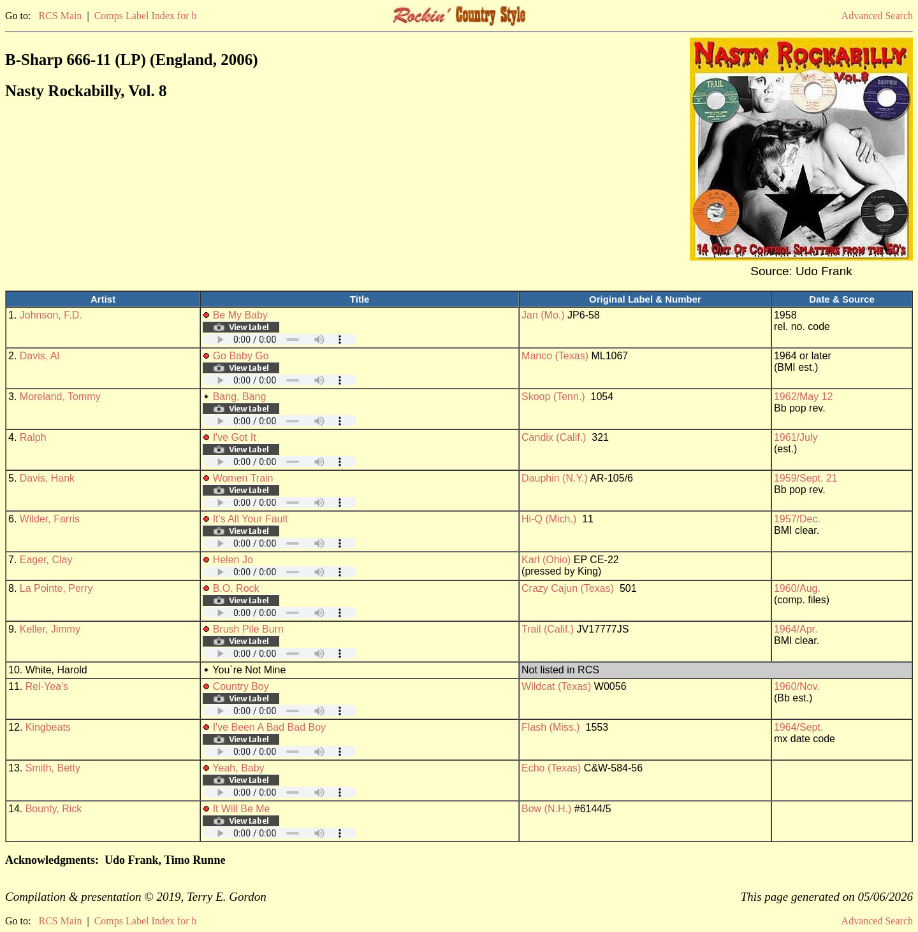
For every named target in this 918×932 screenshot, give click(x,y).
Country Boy (241, 686)
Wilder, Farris (50, 518)
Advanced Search (877, 15)
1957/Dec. (797, 518)
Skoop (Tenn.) (553, 396)
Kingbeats (48, 727)
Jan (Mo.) (543, 315)
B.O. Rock (236, 588)
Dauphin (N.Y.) (554, 478)
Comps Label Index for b (145, 15)
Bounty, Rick (54, 808)
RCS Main (60, 15)
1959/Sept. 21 (806, 478)
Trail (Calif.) (547, 629)
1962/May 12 (803, 396)
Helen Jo (233, 559)
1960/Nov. (797, 686)
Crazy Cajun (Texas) (567, 588)
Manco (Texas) (554, 355)
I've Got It (234, 437)
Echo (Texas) (551, 768)
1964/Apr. (796, 629)
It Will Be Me (241, 808)
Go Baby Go (241, 355)
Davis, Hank (47, 478)
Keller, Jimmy (50, 629)
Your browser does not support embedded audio (279, 339)
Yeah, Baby (238, 768)
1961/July (796, 437)
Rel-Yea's (47, 686)
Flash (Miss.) (550, 727)
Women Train (243, 478)
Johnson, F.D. (51, 315)
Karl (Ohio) (546, 559)
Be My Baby (240, 315)
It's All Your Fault (250, 518)
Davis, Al (39, 355)
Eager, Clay (46, 559)
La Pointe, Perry (56, 588)
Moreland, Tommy (60, 396)
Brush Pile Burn (248, 629)
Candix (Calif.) (553, 437)
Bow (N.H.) (546, 808)
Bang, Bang (239, 396)
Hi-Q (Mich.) (548, 518)
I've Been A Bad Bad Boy (269, 727)
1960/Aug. (797, 588)
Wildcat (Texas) (556, 686)
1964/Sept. (798, 727)
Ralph (33, 437)
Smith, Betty (53, 768)
